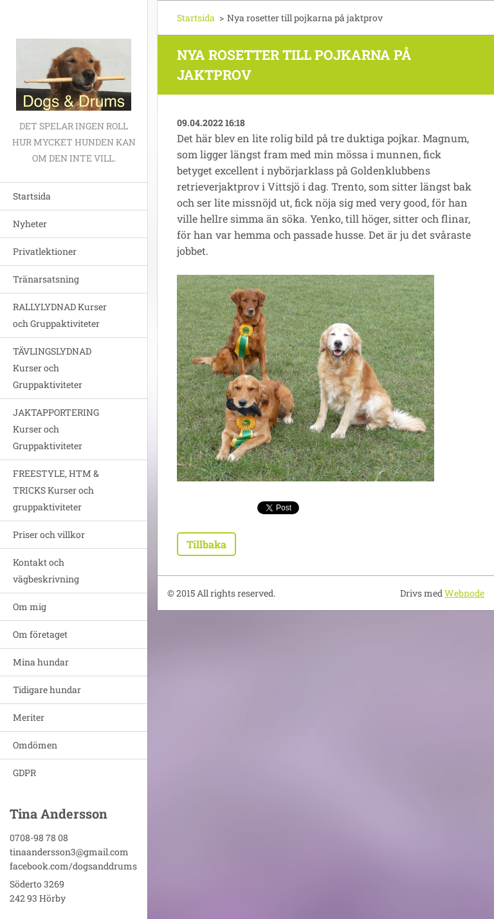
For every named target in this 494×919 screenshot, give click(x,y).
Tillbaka (206, 544)
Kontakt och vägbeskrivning (46, 570)
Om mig (29, 606)
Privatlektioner (45, 251)
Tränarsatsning (46, 279)
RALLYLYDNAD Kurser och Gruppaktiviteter (60, 315)
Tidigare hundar (47, 689)
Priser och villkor (49, 534)
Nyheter (30, 224)
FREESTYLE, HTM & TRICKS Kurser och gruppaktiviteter (56, 490)
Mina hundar (41, 662)
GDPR (24, 772)
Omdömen (35, 745)
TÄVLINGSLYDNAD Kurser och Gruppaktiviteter (52, 368)
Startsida (32, 196)
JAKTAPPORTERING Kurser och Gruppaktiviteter (56, 429)
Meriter (28, 717)
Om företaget (40, 634)
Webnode (464, 593)
